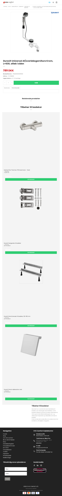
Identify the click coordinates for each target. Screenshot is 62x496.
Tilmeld (7, 479)
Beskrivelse (7, 88)
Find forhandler (15, 88)
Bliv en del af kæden (9, 440)
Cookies (5, 451)
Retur (4, 442)
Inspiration (6, 453)
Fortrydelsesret (7, 449)
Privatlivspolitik (7, 455)
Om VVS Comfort (8, 438)
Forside (5, 434)
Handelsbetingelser (8, 444)
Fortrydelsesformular (9, 446)
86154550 (38, 443)
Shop (4, 436)
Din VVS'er (6, 447)
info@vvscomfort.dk (42, 447)
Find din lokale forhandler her (44, 452)
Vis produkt (31, 179)
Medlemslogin (7, 457)
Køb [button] (36, 83)
